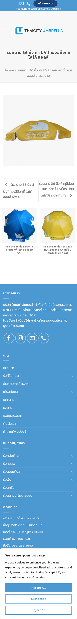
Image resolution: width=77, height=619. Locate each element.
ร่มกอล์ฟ (9, 463)
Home (9, 70)
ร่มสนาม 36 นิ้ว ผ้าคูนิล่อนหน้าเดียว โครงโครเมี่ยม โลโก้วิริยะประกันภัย (56, 189)
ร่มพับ (7, 479)
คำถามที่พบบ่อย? (14, 431)
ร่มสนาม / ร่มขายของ (17, 495)
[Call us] (43, 338)
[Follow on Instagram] (20, 338)
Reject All (38, 610)
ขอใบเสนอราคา (13, 415)
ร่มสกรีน (9, 487)
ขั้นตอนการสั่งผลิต (16, 383)
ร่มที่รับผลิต (11, 375)
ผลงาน (7, 407)
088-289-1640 (22, 545)
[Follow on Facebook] (8, 338)
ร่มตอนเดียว (11, 471)
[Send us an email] (32, 338)
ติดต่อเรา (9, 423)
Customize (38, 599)
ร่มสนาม (44, 75)
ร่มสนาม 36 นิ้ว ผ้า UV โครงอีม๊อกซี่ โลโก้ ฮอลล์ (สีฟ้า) (19, 190)
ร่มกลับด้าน (11, 455)
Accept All (38, 588)
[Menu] (5, 31)
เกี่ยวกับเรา (10, 391)
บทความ (8, 399)
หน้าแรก (8, 367)
